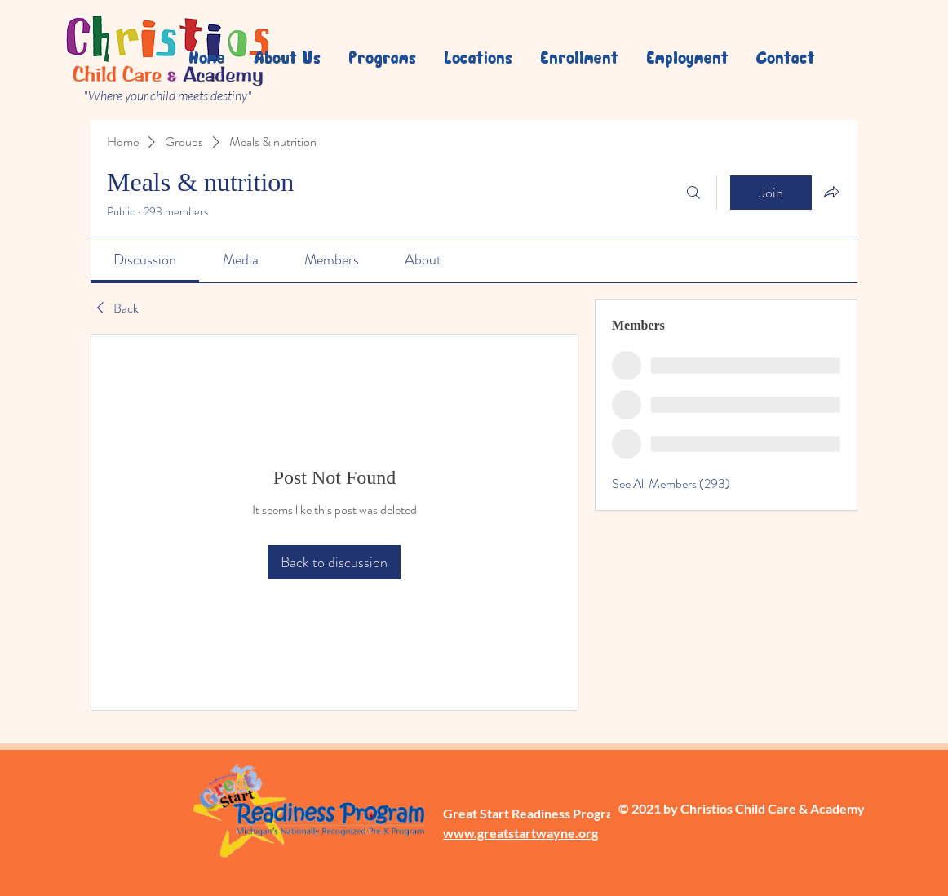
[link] (144, 259)
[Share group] (831, 192)
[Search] (693, 192)
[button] (476, 57)
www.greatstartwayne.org (520, 833)
